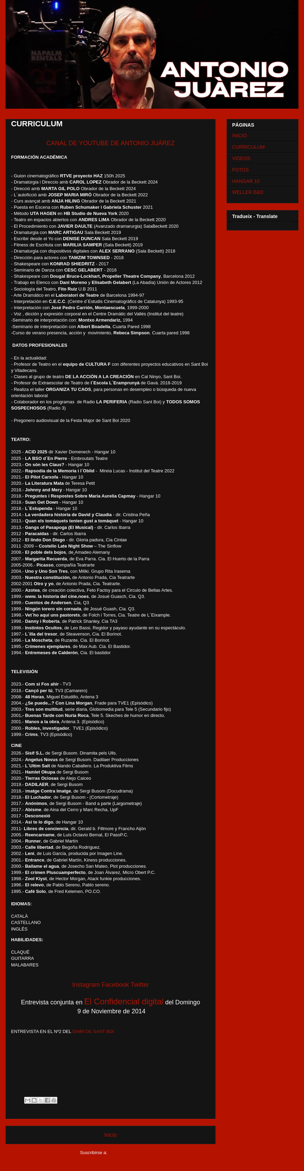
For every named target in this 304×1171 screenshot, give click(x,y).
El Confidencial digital (123, 1001)
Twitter (140, 984)
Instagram (86, 984)
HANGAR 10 (245, 181)
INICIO (239, 135)
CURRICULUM (248, 147)
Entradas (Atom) (124, 1152)
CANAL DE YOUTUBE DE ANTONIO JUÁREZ (110, 143)
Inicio (110, 1135)
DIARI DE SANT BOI (93, 1031)
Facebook (115, 984)
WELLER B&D (247, 192)
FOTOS (240, 170)
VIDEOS (241, 158)
